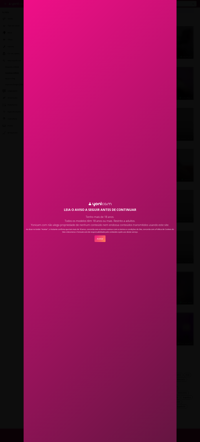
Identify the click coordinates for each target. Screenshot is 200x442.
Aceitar (100, 238)
